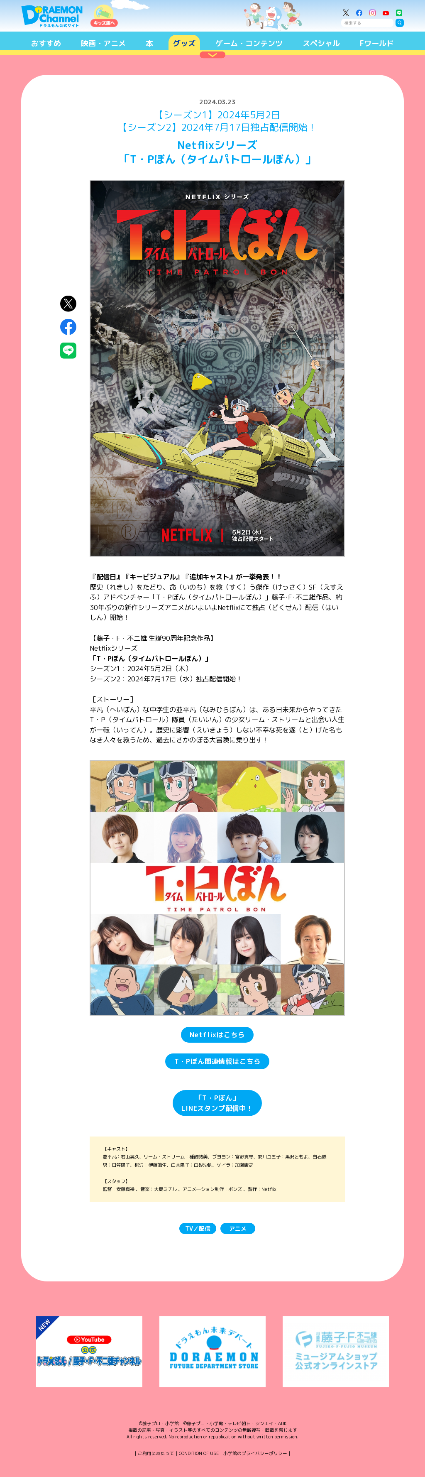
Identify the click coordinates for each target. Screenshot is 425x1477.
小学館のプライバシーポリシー (255, 1453)
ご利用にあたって (156, 1453)
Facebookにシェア (68, 327)
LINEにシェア (68, 351)
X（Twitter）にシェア (68, 303)
